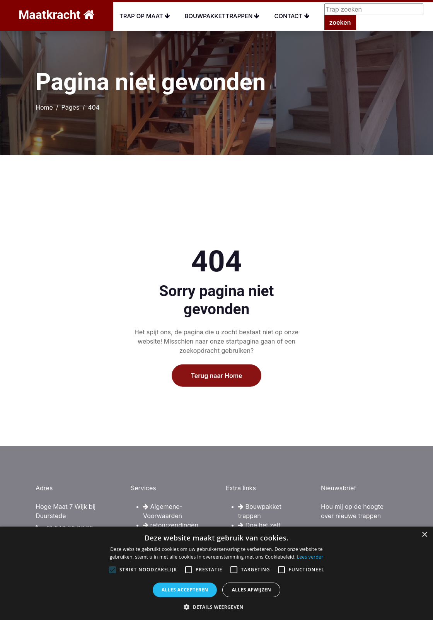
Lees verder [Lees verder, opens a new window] (310, 557)
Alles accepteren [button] (185, 589)
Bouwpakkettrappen (222, 16)
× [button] (424, 535)
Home (44, 107)
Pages (70, 107)
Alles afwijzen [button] (251, 589)
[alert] (216, 573)
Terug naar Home (216, 401)
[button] (216, 607)
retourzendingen (170, 525)
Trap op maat (144, 16)
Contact (291, 16)
